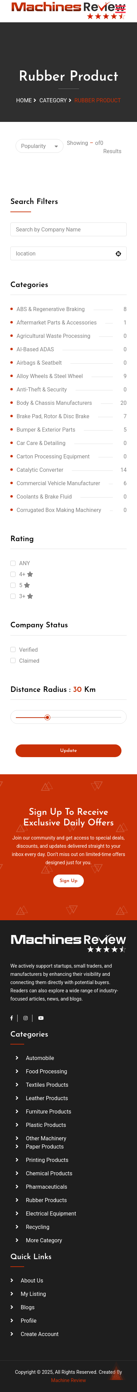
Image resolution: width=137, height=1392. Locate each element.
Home (24, 100)
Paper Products (45, 1146)
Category (53, 100)
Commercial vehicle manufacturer (58, 483)
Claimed (29, 661)
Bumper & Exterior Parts (46, 429)
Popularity (33, 146)
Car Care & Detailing (41, 443)
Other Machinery (46, 1138)
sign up (69, 880)
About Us (32, 1280)
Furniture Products (48, 1111)
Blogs (28, 1307)
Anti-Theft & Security (42, 389)
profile (29, 1320)
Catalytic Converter (40, 470)
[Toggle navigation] (120, 9)
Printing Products (47, 1160)
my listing (33, 1294)
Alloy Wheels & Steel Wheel (50, 376)
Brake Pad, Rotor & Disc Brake (53, 416)
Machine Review (68, 1380)
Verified (28, 650)
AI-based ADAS (35, 349)
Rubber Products (46, 1200)
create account (40, 1334)
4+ (26, 574)
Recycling (37, 1227)
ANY (24, 563)
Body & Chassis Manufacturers (54, 403)
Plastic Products (46, 1125)
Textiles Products (47, 1085)
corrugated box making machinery (59, 510)
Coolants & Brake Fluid (44, 496)
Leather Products (47, 1098)
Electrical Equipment (51, 1213)
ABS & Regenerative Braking (51, 309)
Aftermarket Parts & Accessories (57, 322)
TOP (116, 1373)
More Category (44, 1240)
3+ (26, 596)
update (68, 750)
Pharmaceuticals (46, 1187)
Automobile (40, 1058)
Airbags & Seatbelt (39, 363)
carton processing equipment (53, 456)
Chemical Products (49, 1173)
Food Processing (46, 1071)
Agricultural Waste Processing (53, 336)
